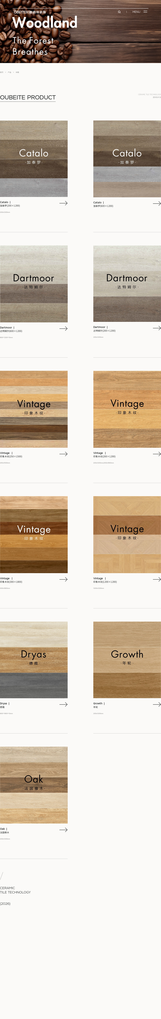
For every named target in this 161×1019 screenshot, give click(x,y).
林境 (17, 72)
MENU (136, 12)
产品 (9, 72)
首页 (1, 72)
